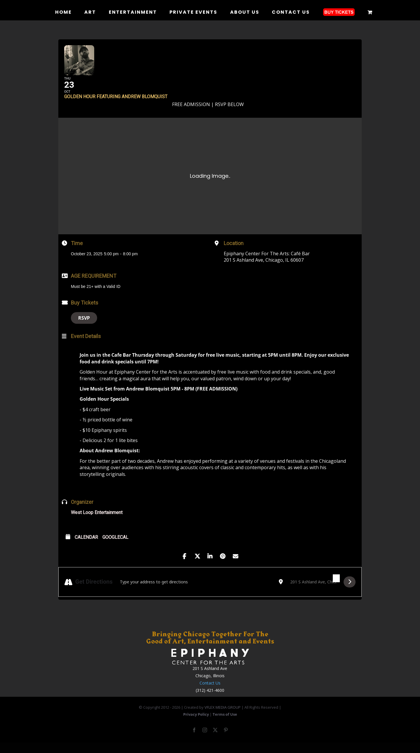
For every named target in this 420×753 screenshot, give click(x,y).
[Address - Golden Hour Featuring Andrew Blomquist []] (196, 590)
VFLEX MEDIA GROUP (222, 716)
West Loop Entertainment (97, 521)
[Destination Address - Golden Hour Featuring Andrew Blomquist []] (313, 590)
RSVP (84, 327)
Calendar (86, 546)
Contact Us (210, 692)
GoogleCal (115, 546)
